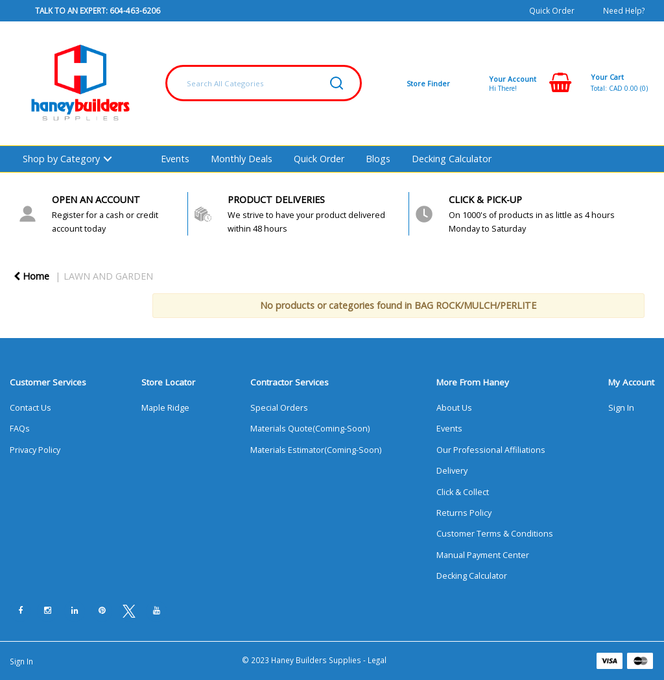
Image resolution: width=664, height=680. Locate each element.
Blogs (378, 158)
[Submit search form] (336, 83)
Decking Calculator (452, 158)
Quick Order (552, 10)
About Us (454, 407)
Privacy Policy (35, 449)
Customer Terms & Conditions (494, 533)
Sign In (621, 407)
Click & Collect (462, 492)
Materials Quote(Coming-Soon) (310, 428)
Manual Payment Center (482, 555)
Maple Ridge (165, 407)
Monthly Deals (241, 158)
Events (175, 158)
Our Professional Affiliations (490, 449)
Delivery (452, 470)
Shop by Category (61, 158)
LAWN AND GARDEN (108, 276)
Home (31, 276)
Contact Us (30, 407)
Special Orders (279, 407)
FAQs (20, 428)
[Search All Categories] (263, 83)
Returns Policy (464, 512)
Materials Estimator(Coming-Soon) (315, 449)
